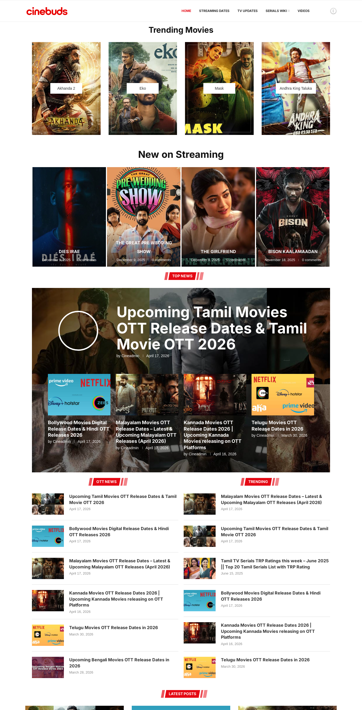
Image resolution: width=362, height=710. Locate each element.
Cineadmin (130, 356)
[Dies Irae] (69, 217)
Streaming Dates (214, 11)
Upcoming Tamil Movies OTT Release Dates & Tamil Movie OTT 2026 (212, 328)
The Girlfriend (218, 251)
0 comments (86, 260)
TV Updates (247, 11)
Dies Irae (69, 251)
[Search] (324, 11)
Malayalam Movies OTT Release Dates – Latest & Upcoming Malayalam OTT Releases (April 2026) (119, 563)
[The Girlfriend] (218, 217)
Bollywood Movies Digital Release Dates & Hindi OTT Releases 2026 (78, 429)
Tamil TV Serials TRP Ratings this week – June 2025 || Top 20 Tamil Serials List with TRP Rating (275, 563)
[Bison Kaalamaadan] (293, 217)
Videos (304, 11)
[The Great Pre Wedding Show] (143, 217)
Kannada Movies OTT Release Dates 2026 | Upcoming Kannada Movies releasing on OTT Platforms (212, 435)
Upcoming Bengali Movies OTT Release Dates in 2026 (119, 662)
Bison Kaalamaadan (293, 251)
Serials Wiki (276, 11)
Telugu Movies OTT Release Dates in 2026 (113, 627)
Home (186, 11)
